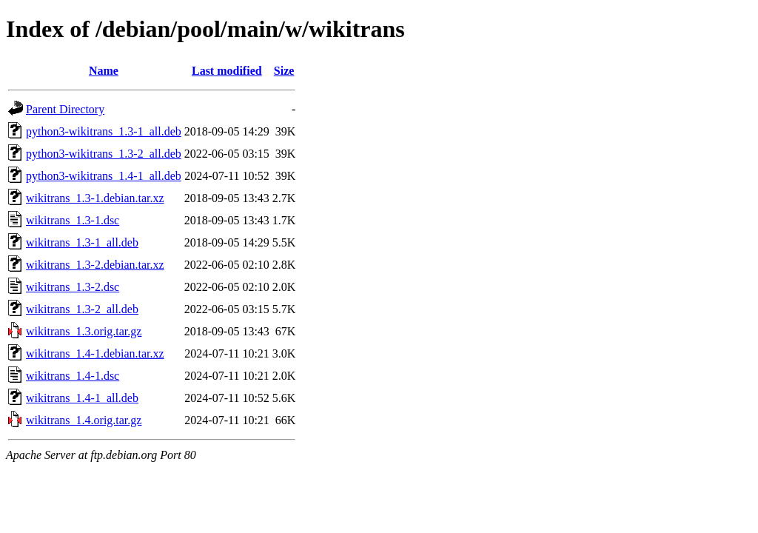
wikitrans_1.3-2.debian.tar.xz (95, 264)
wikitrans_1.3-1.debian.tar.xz (95, 198)
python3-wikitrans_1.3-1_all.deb (103, 131)
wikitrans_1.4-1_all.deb (82, 398)
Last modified (227, 70)
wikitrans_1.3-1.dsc (72, 220)
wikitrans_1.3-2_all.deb (82, 309)
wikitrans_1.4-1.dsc (72, 375)
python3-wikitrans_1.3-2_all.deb (103, 153)
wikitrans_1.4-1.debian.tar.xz (95, 353)
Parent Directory (65, 109)
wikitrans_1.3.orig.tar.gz (83, 331)
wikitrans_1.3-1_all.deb (82, 242)
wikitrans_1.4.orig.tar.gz (83, 420)
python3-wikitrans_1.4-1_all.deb (103, 176)
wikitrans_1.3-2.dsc (72, 287)
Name (103, 70)
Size (284, 70)
